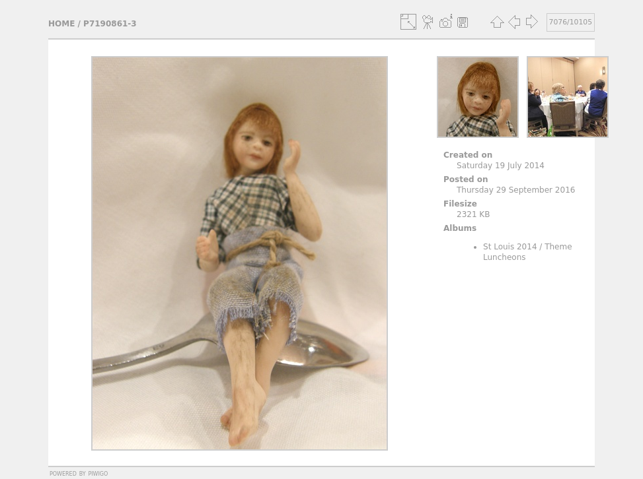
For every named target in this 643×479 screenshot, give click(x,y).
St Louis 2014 (510, 246)
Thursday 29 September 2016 (516, 190)
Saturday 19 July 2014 (501, 165)
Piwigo (98, 473)
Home (61, 23)
